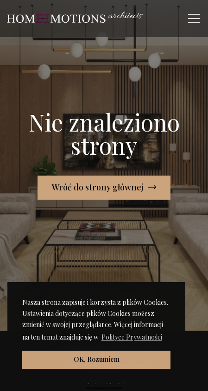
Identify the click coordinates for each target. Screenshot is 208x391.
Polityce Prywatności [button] (131, 337)
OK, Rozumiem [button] (97, 359)
